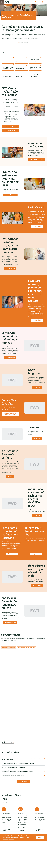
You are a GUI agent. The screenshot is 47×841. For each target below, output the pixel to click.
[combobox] (8, 742)
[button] (37, 2)
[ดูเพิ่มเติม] (37, 387)
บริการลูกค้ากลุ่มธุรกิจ (23, 42)
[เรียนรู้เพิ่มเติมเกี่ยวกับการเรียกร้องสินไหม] (10, 414)
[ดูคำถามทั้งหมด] (23, 781)
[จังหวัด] (6, 742)
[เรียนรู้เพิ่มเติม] (37, 226)
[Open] (13, 742)
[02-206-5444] (12, 554)
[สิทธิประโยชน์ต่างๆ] (10, 622)
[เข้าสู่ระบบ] (37, 2)
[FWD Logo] (7, 2)
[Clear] (11, 742)
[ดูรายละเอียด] (36, 554)
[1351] (10, 476)
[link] (8, 59)
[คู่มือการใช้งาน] (10, 130)
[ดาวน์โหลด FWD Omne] (10, 126)
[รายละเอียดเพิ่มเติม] (10, 195)
